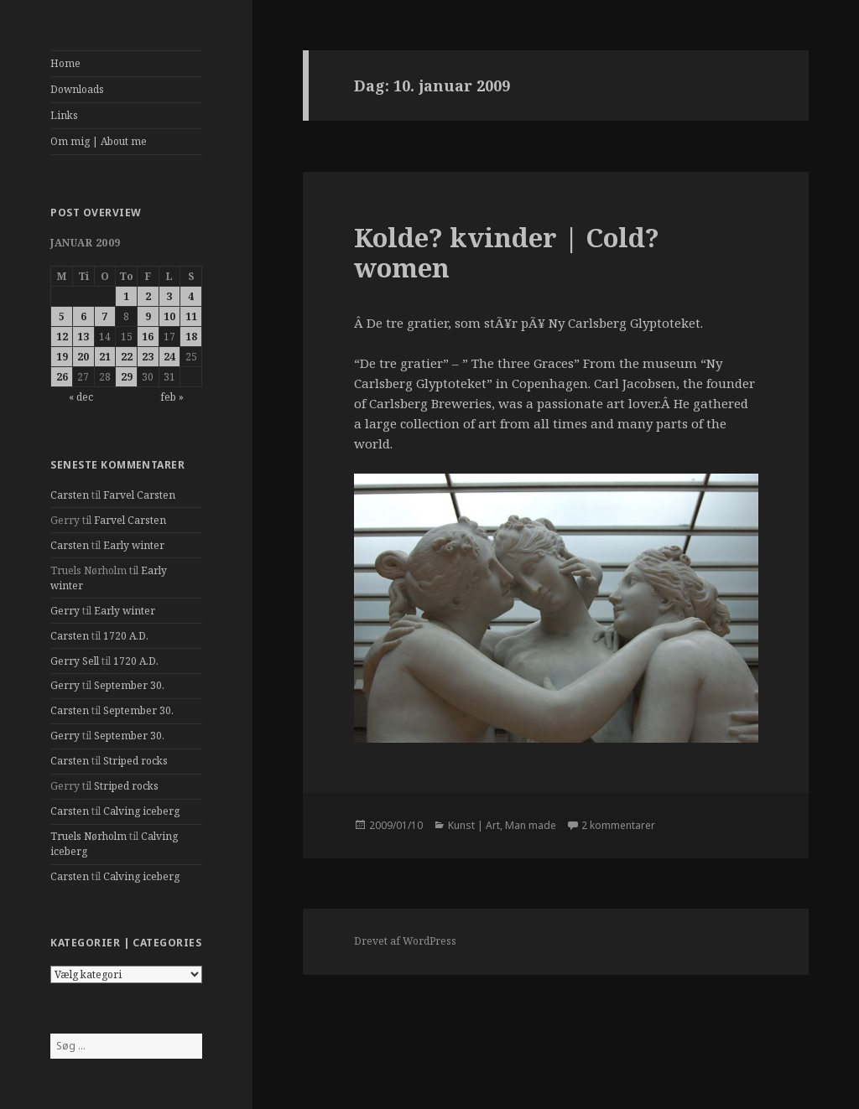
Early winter (133, 545)
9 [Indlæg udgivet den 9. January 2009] (148, 316)
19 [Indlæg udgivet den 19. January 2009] (62, 357)
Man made (530, 825)
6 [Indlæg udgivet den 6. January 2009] (83, 316)
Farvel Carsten (139, 495)
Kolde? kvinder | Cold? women (506, 252)
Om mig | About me (98, 141)
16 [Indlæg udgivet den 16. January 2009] (148, 336)
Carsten (69, 495)
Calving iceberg (141, 811)
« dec (81, 397)
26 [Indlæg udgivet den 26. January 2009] (62, 377)
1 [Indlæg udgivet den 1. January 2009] (126, 296)
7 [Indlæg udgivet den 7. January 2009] (104, 316)
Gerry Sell (74, 661)
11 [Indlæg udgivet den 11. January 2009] (191, 316)
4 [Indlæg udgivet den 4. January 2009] (191, 296)
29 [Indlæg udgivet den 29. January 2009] (127, 377)
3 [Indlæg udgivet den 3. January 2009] (169, 296)
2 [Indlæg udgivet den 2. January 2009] (148, 296)
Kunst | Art (474, 825)
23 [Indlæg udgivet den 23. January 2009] (148, 357)
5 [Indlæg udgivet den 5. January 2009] (62, 316)
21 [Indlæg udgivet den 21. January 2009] (105, 357)
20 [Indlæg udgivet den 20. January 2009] (83, 357)
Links (64, 115)
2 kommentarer (618, 825)
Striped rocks (135, 761)
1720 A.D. (125, 636)
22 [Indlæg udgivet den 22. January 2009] (127, 357)
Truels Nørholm (88, 836)
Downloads (77, 89)
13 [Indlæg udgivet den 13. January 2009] (83, 336)
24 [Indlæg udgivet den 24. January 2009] (169, 357)
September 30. (129, 685)
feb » (172, 397)
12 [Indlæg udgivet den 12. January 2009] (62, 336)
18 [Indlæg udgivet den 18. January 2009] (191, 336)
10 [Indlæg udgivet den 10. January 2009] (169, 316)
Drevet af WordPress (405, 941)
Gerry (65, 611)
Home (65, 63)
